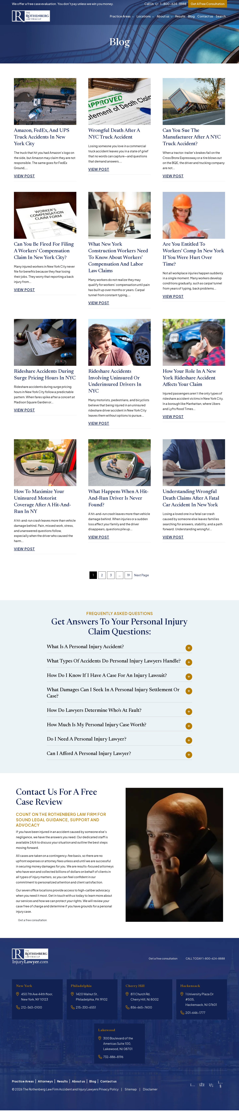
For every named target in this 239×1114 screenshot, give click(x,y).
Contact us (205, 16)
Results (180, 16)
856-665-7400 (141, 1012)
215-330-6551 (86, 1012)
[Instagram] (192, 1088)
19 (128, 579)
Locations (144, 16)
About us (163, 16)
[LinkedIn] (211, 1088)
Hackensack (191, 990)
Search (221, 16)
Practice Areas (120, 16)
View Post (25, 176)
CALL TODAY (205, 963)
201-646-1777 (195, 1017)
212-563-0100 (31, 1012)
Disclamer (150, 1093)
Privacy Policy (109, 1093)
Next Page (141, 579)
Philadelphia (83, 990)
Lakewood (107, 1035)
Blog (191, 16)
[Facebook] (202, 1088)
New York (25, 990)
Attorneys (46, 1085)
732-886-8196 (113, 1061)
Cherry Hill (136, 990)
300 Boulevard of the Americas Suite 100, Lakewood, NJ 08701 (118, 1048)
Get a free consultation (32, 924)
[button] (133, 16)
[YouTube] (220, 1089)
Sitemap (131, 1093)
